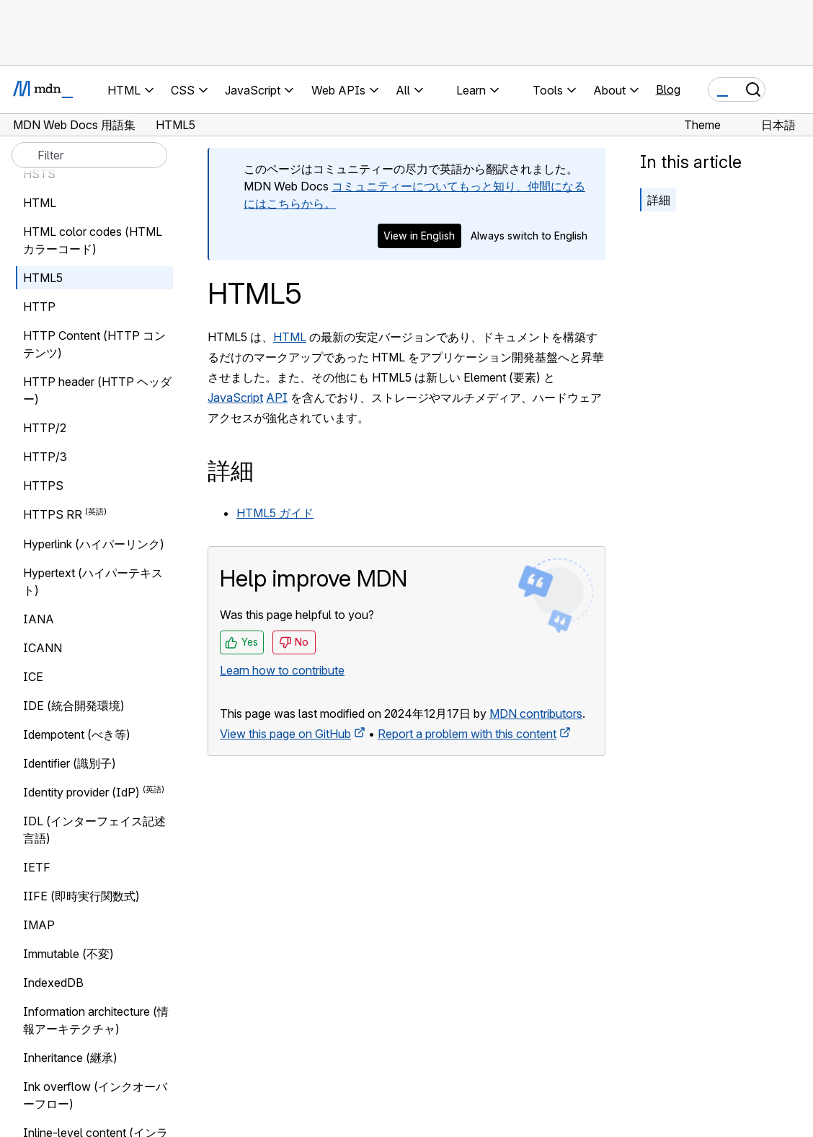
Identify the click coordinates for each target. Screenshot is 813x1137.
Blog (668, 89)
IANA (38, 619)
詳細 (658, 200)
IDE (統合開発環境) (74, 705)
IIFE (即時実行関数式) (81, 896)
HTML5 (43, 278)
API (277, 397)
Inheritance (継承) (70, 1057)
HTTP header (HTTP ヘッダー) (97, 390)
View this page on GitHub (285, 733)
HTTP (39, 306)
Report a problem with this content (467, 733)
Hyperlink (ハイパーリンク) (93, 544)
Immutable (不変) (68, 954)
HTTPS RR (52, 515)
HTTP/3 (45, 456)
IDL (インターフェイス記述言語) (94, 830)
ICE (33, 677)
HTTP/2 (44, 428)
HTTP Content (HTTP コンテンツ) (94, 344)
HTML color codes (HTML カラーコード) (92, 240)
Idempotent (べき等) (76, 734)
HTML (289, 337)
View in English (419, 235)
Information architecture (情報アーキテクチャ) (96, 1020)
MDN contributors (535, 713)
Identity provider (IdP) (81, 792)
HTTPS (43, 485)
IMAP (39, 925)
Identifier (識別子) (69, 763)
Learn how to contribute (282, 670)
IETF (36, 867)
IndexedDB (53, 982)
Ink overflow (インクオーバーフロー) (95, 1095)
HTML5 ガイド (275, 513)
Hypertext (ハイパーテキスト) (93, 581)
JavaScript (235, 397)
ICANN (42, 648)
